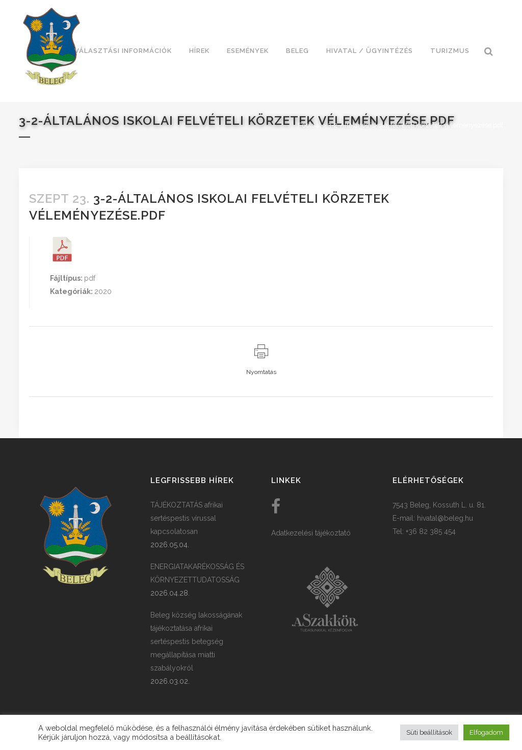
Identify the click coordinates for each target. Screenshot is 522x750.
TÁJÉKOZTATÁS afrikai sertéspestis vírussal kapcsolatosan (186, 518)
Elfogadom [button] (486, 732)
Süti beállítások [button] (429, 732)
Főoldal (309, 125)
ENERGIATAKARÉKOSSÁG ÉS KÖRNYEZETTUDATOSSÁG (197, 573)
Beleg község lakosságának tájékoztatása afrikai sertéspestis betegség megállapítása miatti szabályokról (196, 641)
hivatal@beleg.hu (445, 518)
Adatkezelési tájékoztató (311, 533)
